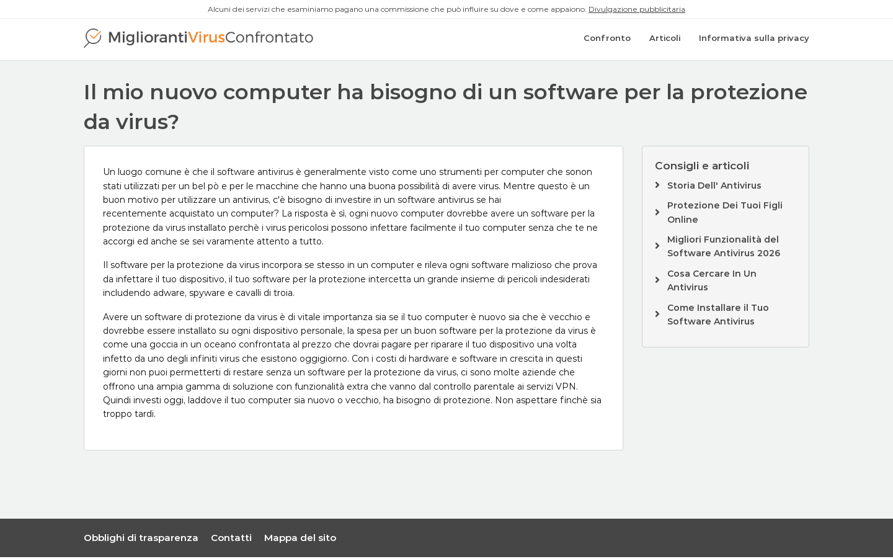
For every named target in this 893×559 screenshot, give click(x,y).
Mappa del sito (300, 539)
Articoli (664, 40)
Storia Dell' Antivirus (714, 187)
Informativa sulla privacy (754, 40)
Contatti (231, 539)
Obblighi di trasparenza (141, 539)
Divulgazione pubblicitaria (637, 9)
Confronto (607, 40)
